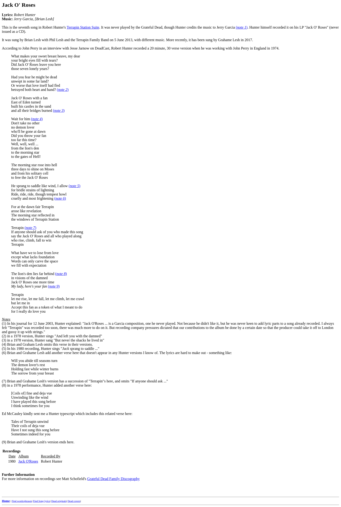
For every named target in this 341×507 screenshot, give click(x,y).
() (241, 27)
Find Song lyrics (41, 501)
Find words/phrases (22, 501)
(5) (4, 349)
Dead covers (74, 501)
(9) (4, 442)
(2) (4, 336)
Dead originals (58, 501)
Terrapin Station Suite (83, 27)
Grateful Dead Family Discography (113, 479)
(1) (4, 323)
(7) (4, 381)
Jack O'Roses (28, 461)
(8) (4, 385)
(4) (4, 344)
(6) (4, 353)
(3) (4, 340)
